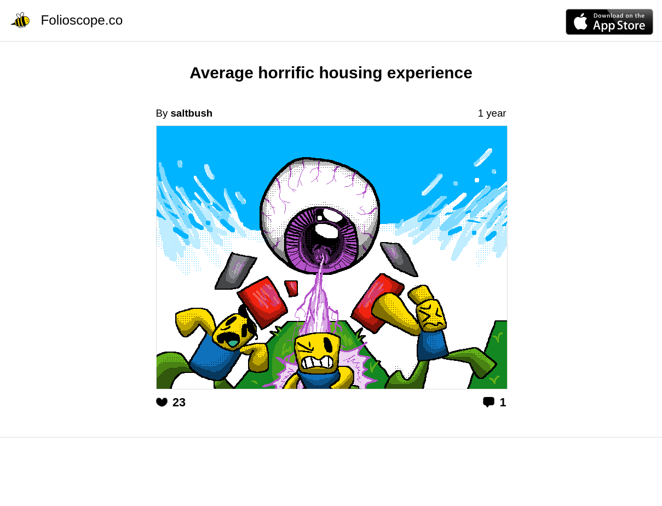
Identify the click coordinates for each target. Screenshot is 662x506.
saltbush (191, 113)
